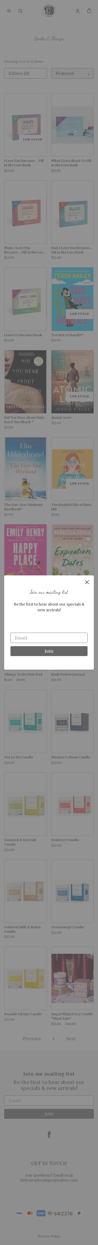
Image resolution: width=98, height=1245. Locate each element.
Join (49, 651)
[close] (87, 582)
